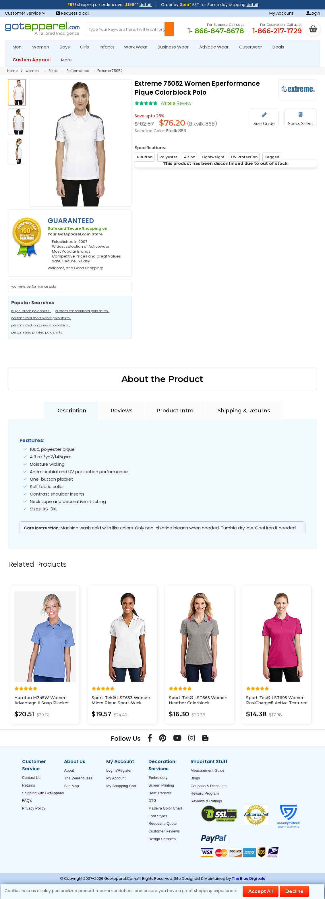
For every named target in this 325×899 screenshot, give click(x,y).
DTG (152, 800)
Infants (109, 47)
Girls (87, 47)
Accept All (260, 891)
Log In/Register (118, 770)
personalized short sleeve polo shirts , (41, 318)
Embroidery (157, 777)
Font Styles (157, 816)
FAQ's (27, 800)
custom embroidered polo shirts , (82, 311)
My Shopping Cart (121, 786)
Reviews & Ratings (206, 801)
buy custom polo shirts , (31, 311)
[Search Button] (169, 29)
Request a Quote (162, 823)
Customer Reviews (164, 831)
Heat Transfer (159, 793)
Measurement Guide (208, 770)
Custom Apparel (34, 60)
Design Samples (162, 839)
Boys (67, 47)
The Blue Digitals (248, 878)
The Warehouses (78, 778)
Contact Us (31, 777)
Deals (278, 47)
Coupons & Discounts (209, 786)
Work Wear (138, 47)
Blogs (195, 778)
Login (313, 13)
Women (43, 47)
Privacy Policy (33, 808)
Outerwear (253, 47)
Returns (28, 785)
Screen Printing (161, 785)
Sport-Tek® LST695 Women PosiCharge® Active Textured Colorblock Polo (276, 703)
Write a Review (175, 103)
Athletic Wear (216, 47)
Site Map (71, 786)
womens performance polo (33, 286)
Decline (294, 891)
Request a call (72, 13)
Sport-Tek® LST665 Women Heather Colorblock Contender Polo (198, 703)
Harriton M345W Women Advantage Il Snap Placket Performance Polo (41, 703)
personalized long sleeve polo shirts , (40, 325)
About (69, 770)
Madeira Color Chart (165, 808)
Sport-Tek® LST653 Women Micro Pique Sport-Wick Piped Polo (121, 703)
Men (19, 47)
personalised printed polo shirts (36, 332)
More (69, 60)
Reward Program (205, 793)
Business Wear (176, 47)
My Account (281, 13)
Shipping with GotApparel (43, 793)
